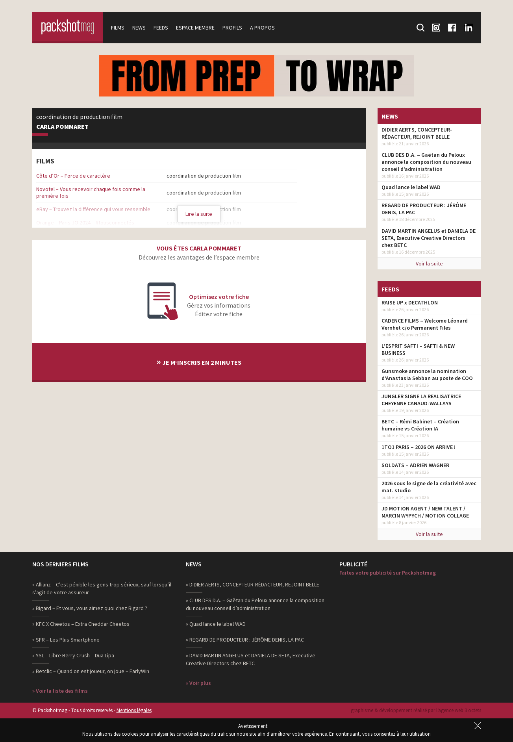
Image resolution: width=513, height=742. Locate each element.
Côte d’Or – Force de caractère (73, 175)
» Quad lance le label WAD (216, 623)
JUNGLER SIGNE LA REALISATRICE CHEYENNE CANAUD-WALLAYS (421, 400)
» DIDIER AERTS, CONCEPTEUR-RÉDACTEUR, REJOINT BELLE (252, 584)
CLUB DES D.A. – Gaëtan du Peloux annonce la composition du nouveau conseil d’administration (426, 162)
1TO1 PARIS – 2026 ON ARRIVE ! (419, 447)
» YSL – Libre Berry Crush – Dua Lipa (73, 655)
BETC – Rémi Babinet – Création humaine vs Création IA (420, 425)
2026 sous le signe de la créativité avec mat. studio (429, 487)
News (139, 27)
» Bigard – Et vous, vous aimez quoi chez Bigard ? (89, 608)
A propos (262, 27)
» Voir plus (198, 682)
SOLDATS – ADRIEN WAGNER (415, 465)
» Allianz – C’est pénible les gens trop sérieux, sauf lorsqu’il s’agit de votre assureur (101, 588)
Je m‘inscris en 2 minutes (198, 361)
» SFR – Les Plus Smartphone (66, 639)
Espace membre (195, 27)
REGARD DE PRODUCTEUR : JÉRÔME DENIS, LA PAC (424, 209)
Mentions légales (134, 710)
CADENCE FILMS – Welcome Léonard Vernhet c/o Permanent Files (425, 324)
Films (117, 27)
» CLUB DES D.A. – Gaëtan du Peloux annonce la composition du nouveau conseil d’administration (255, 604)
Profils (232, 27)
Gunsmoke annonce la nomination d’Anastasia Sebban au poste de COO (427, 374)
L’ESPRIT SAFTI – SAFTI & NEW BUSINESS (418, 349)
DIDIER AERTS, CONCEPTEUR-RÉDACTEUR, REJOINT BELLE (417, 133)
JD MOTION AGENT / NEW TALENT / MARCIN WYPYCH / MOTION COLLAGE (425, 512)
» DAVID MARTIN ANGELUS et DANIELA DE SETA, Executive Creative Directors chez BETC (250, 659)
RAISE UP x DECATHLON (410, 302)
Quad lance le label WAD (411, 187)
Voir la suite (429, 263)
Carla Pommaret (62, 126)
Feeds (161, 27)
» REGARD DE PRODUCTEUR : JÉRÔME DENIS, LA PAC (245, 639)
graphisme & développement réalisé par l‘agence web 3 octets (416, 710)
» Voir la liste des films (60, 690)
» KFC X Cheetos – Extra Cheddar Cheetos (81, 623)
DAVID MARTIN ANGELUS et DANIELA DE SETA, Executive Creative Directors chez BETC (429, 238)
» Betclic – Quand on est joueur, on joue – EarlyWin (90, 671)
